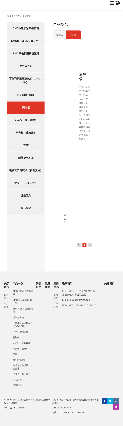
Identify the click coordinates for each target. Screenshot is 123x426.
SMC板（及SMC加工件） (26, 41)
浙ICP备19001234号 (14, 407)
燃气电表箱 (26, 66)
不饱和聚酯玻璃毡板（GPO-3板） (26, 80)
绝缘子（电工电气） (25, 183)
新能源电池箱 (26, 157)
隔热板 (28, 16)
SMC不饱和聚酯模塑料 (26, 28)
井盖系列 (26, 195)
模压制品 (26, 208)
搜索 (73, 34)
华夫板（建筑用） (26, 132)
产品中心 (18, 16)
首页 (9, 16)
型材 (26, 145)
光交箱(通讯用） (25, 95)
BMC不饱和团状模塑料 (26, 53)
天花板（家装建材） (25, 120)
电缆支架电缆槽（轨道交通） (26, 170)
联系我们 (67, 283)
